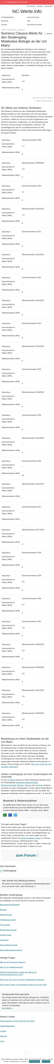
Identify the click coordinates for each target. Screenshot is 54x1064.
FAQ (28, 21)
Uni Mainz (20, 30)
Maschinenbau (6, 915)
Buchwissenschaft (8, 785)
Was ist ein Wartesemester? (11, 967)
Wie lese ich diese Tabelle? (43, 98)
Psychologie (5, 925)
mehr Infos (46, 1061)
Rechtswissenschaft (8, 930)
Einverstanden (34, 1061)
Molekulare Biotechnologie (27, 783)
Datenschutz (48, 6)
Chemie (28, 785)
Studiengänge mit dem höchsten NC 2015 (17, 1021)
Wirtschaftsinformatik (8, 945)
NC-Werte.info (27, 11)
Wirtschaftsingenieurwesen (11, 950)
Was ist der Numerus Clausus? (13, 962)
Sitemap (3, 1036)
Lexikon (3, 1031)
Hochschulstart (34, 25)
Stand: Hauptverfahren (44, 101)
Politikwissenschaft (8, 920)
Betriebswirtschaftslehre (10, 905)
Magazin (4, 21)
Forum (4, 25)
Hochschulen (11, 30)
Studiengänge (7, 17)
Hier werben (30, 6)
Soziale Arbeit (5, 935)
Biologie (20, 785)
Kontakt (40, 6)
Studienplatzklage (7, 1026)
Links (2, 1041)
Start (3, 30)
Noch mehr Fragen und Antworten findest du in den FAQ (23, 985)
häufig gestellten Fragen (30, 838)
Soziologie (4, 940)
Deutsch (39, 785)
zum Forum (27, 855)
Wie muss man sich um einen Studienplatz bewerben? (22, 980)
